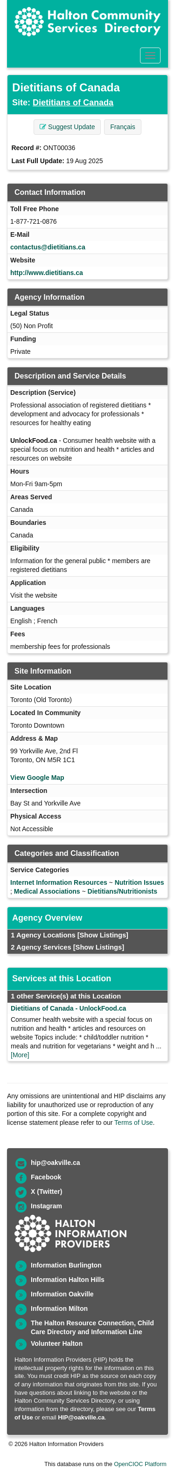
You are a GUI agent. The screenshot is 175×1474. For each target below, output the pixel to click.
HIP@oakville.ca (81, 1417)
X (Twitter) (46, 1191)
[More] (20, 1055)
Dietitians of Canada (73, 102)
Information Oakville (62, 1294)
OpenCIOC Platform (140, 1464)
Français (122, 127)
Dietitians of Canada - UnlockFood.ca (68, 1008)
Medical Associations (47, 891)
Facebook (46, 1177)
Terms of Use (133, 1122)
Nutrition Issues (139, 882)
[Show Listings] (102, 935)
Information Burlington (66, 1265)
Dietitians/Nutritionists (122, 891)
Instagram (46, 1206)
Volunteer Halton (57, 1343)
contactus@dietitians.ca (47, 247)
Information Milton (59, 1308)
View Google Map (37, 777)
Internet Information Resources (58, 882)
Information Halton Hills (68, 1279)
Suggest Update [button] (67, 127)
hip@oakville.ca (55, 1162)
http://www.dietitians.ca (46, 272)
